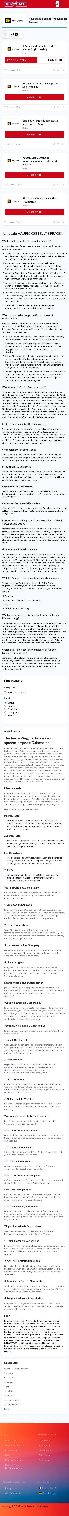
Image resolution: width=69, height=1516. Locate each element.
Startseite (10, 1440)
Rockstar (8, 1395)
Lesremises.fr (48, 1488)
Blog (7, 1455)
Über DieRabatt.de (15, 1445)
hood (6, 1409)
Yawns (7, 1386)
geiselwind (9, 1391)
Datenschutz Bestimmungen (13, 1467)
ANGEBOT (34, 97)
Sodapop (8, 1373)
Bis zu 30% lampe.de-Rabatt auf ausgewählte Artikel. (40, 122)
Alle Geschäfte (13, 1493)
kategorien (11, 1488)
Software (44, 1460)
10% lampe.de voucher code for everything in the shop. (40, 47)
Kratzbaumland (11, 1404)
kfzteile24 (8, 1377)
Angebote (44, 1445)
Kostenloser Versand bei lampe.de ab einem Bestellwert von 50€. (39, 161)
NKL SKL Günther (12, 1400)
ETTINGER (9, 1382)
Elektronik (44, 1455)
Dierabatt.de (47, 1493)
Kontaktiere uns (14, 1460)
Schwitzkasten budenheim (16, 1368)
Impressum (11, 1450)
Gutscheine (45, 1440)
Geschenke (45, 1450)
